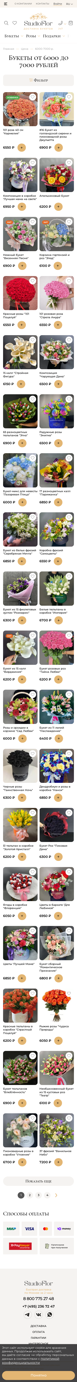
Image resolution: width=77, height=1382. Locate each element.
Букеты (12, 36)
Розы (31, 36)
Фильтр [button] (38, 80)
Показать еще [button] (38, 1181)
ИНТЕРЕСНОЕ (38, 1343)
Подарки (52, 36)
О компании (23, 3)
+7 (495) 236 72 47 (38, 1306)
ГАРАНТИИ (38, 1337)
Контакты (42, 3)
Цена (24, 48)
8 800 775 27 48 (38, 1298)
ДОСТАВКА (38, 1326)
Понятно (39, 1375)
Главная (8, 48)
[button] (5, 4)
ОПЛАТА (38, 1331)
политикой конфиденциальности (30, 1361)
